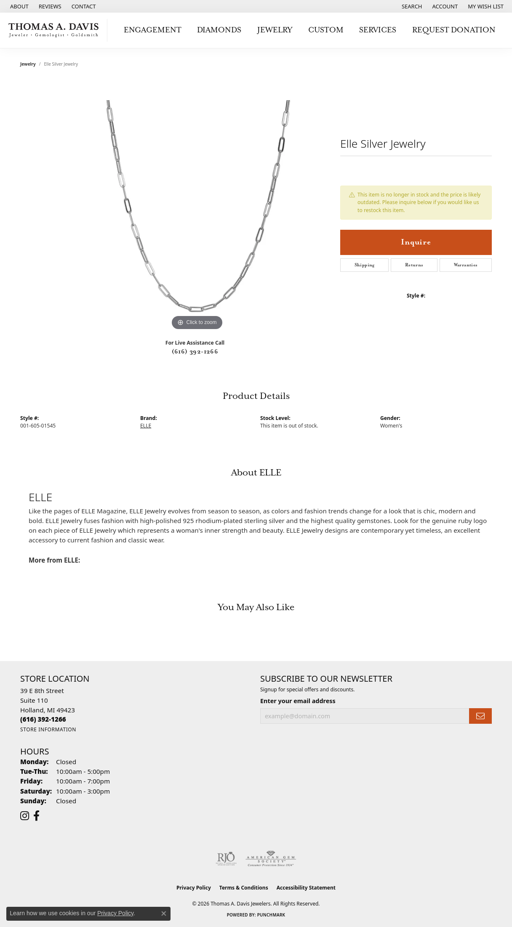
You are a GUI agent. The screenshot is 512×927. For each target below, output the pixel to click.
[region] (197, 206)
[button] (411, 6)
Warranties (466, 265)
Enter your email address (298, 701)
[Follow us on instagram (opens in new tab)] (24, 816)
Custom (326, 30)
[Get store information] (48, 729)
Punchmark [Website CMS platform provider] (271, 915)
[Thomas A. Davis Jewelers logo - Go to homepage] (55, 30)
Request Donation (454, 30)
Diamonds (219, 30)
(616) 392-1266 (195, 351)
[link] (18, 6)
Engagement (152, 30)
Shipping (365, 265)
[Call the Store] (43, 719)
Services (377, 30)
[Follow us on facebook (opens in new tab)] (36, 816)
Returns (414, 265)
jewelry (28, 64)
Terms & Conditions (243, 887)
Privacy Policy (193, 887)
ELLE (145, 425)
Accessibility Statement (306, 887)
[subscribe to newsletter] (480, 716)
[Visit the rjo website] (226, 858)
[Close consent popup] (163, 913)
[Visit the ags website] (271, 858)
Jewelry (274, 30)
